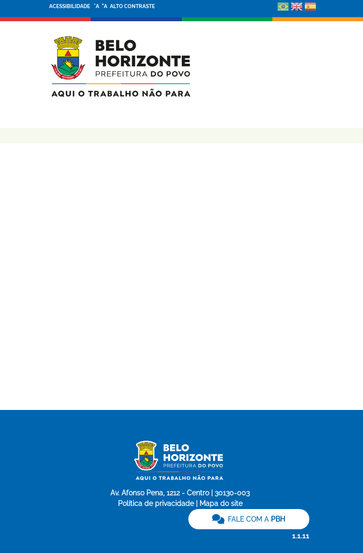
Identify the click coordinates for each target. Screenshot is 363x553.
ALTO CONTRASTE (132, 6)
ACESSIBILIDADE (70, 6)
